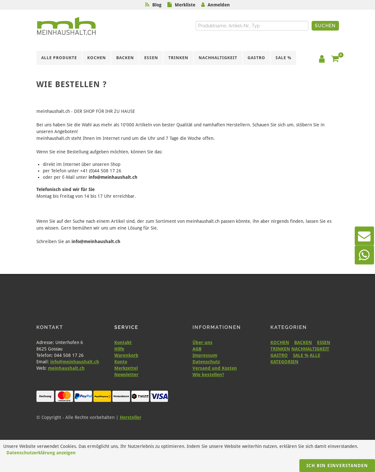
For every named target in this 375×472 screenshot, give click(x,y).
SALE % (300, 355)
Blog (157, 4)
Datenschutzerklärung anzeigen (41, 452)
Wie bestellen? (208, 374)
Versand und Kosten (214, 368)
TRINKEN (280, 348)
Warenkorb (126, 355)
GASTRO (279, 355)
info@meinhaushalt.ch (74, 361)
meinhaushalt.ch (66, 368)
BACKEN (303, 342)
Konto (120, 361)
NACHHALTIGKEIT (310, 348)
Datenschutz (206, 361)
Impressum (204, 355)
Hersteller (130, 417)
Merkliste (185, 4)
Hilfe (119, 348)
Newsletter (126, 374)
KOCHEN (279, 342)
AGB (197, 348)
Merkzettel (126, 368)
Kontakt (123, 342)
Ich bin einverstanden (337, 465)
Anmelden (219, 4)
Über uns (202, 342)
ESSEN (323, 342)
